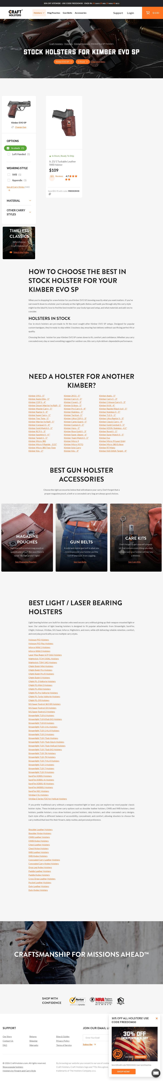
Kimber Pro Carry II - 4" (75, 408)
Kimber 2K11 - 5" (72, 395)
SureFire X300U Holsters (40, 776)
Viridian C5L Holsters (38, 795)
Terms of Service (64, 1045)
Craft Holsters (56, 43)
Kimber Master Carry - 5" (40, 408)
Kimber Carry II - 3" (108, 399)
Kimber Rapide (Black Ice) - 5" (113, 408)
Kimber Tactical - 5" (73, 415)
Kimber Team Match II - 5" (76, 438)
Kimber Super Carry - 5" (39, 415)
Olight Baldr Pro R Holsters (41, 673)
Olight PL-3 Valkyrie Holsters (42, 681)
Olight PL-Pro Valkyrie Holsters (43, 692)
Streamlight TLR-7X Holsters (42, 757)
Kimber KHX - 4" (107, 405)
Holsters (39, 12)
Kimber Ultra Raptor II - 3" (111, 418)
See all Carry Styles (16, 187)
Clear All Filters (98, 61)
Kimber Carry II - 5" (73, 399)
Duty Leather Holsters (38, 886)
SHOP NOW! (123, 1071)
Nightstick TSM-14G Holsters (42, 662)
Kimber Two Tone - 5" (38, 418)
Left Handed (19, 154)
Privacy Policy (62, 1040)
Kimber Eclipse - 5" (73, 405)
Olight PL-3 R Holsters (38, 700)
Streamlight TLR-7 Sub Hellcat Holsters (46, 745)
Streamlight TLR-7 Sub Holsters (43, 738)
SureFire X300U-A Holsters (41, 779)
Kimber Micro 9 (71, 441)
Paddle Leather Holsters (39, 871)
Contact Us (8, 1040)
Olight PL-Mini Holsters (39, 689)
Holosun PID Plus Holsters (40, 643)
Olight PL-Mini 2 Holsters (40, 685)
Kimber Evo (104, 438)
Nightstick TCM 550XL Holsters (43, 658)
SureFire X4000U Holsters (40, 787)
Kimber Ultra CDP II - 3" (75, 418)
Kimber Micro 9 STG (73, 444)
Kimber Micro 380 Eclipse (111, 444)
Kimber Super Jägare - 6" (75, 434)
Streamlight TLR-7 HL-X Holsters (43, 761)
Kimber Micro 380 (37, 441)
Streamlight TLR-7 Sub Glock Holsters (46, 742)
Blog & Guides (62, 1036)
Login (130, 12)
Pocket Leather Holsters (39, 882)
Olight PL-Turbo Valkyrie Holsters (44, 696)
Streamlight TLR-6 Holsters (41, 715)
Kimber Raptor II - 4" (38, 412)
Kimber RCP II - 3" (37, 431)
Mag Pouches (53, 12)
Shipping (33, 1040)
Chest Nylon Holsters (38, 848)
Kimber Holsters (82, 43)
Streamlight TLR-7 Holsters (41, 768)
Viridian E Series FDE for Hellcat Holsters (47, 798)
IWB (14, 175)
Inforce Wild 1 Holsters (39, 647)
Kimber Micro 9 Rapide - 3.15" (42, 444)
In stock (15, 148)
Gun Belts (67, 12)
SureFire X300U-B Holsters (41, 783)
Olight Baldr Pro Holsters (40, 670)
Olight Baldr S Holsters (39, 677)
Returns (33, 1036)
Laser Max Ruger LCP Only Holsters (45, 655)
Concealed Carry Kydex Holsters (43, 863)
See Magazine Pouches (25, 562)
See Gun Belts (80, 562)
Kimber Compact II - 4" (39, 425)
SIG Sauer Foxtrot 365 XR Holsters (44, 704)
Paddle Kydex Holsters (39, 875)
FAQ (5, 1045)
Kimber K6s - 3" (71, 451)
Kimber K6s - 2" (35, 451)
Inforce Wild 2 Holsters (39, 651)
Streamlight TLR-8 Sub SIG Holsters (45, 719)
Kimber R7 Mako (107, 447)
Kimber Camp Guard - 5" (75, 421)
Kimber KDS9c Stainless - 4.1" (113, 428)
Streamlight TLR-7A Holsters (42, 753)
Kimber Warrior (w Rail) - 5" (41, 421)
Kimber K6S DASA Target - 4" (113, 451)
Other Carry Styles (16, 212)
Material (13, 200)
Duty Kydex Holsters (38, 890)
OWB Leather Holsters (39, 837)
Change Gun (18, 127)
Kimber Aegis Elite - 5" (39, 399)
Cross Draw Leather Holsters (41, 878)
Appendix (17, 180)
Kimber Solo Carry (72, 447)
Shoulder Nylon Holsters (39, 833)
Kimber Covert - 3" (73, 402)
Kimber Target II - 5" (38, 438)
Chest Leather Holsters (39, 844)
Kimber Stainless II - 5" (109, 412)
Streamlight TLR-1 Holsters (41, 764)
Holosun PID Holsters (38, 639)
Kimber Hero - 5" (72, 428)
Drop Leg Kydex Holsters (40, 867)
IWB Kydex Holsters (38, 856)
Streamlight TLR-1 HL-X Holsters (43, 730)
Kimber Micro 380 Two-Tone (42, 447)
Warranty (33, 1045)
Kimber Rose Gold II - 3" (75, 431)
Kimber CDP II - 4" (37, 402)
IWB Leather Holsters (38, 852)
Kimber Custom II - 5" (74, 425)
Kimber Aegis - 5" (107, 395)
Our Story (7, 1036)
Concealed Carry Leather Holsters (44, 859)
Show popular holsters (13, 1067)
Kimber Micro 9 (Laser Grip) (112, 441)
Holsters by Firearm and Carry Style (19, 1070)
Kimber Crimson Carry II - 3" (112, 402)
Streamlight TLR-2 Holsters (41, 734)
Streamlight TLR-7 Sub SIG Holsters (45, 749)
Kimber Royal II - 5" (108, 431)
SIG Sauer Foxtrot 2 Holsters (41, 711)
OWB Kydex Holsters (38, 841)
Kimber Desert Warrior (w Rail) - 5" (44, 405)
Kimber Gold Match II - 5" (40, 428)
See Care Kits (134, 562)
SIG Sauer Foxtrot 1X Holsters (42, 708)
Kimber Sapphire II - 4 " (39, 434)
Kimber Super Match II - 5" (111, 434)
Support (118, 12)
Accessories (80, 12)
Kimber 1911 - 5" (36, 395)
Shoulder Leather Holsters (40, 829)
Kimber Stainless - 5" (73, 412)
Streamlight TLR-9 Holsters (41, 772)
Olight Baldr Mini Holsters (40, 666)
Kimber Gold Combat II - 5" (112, 425)
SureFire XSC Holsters (38, 791)
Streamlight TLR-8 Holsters (41, 723)
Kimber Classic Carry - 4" (111, 421)
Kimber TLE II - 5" (107, 415)
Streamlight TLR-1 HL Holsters (42, 726)
